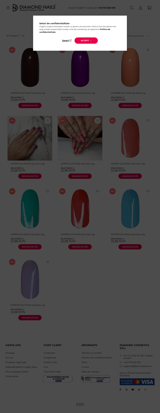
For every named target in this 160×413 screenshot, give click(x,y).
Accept (85, 40)
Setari (65, 40)
